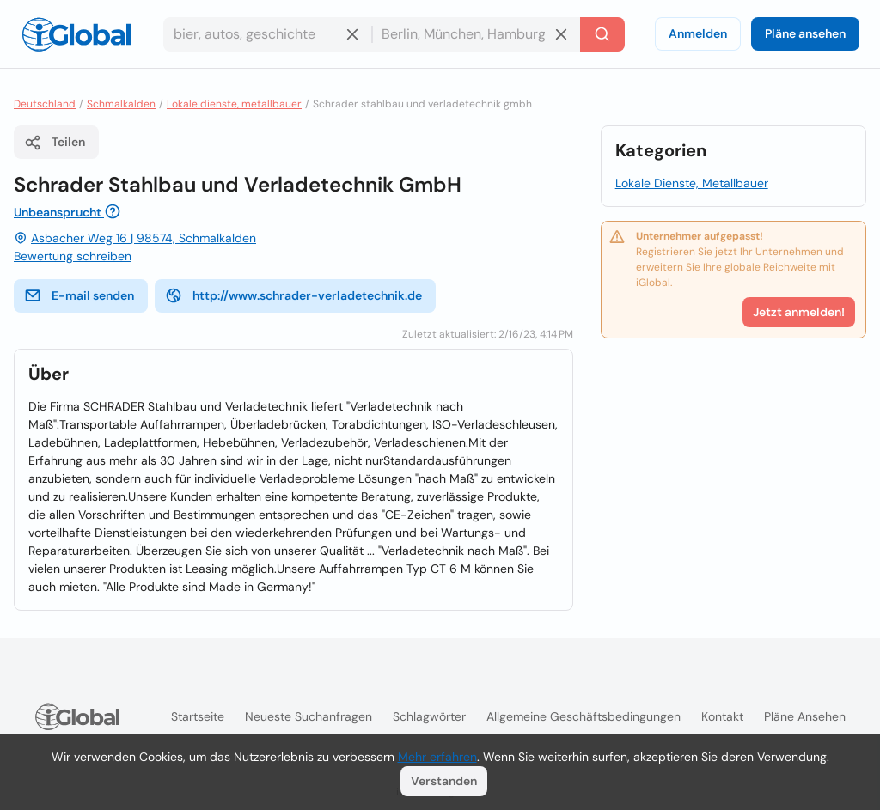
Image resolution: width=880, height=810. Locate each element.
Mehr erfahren (437, 756)
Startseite (197, 716)
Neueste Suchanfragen (308, 716)
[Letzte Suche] (602, 34)
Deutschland (45, 104)
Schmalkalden (121, 104)
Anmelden (698, 33)
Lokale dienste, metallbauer (234, 104)
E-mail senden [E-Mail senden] (79, 295)
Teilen (54, 142)
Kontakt (722, 716)
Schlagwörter (429, 716)
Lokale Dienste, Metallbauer (691, 183)
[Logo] (76, 34)
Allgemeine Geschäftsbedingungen (583, 716)
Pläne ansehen (805, 33)
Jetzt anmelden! (799, 312)
